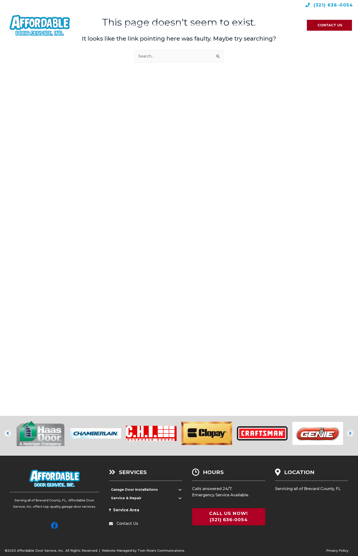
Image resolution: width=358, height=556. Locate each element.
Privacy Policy (337, 550)
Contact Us (128, 523)
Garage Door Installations (135, 490)
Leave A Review (178, 5)
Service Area (126, 510)
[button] (7, 433)
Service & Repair (126, 498)
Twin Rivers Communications (161, 550)
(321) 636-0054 (332, 5)
